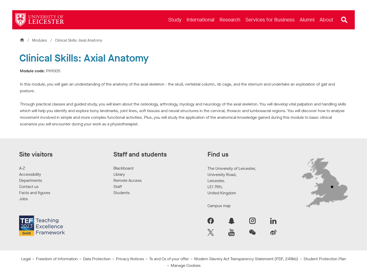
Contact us (28, 186)
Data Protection (97, 258)
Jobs (23, 198)
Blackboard (123, 168)
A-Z (22, 168)
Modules (40, 40)
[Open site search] (344, 20)
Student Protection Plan (325, 258)
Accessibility (30, 174)
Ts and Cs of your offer (169, 258)
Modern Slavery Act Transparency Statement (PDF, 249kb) (246, 258)
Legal (26, 258)
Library (119, 174)
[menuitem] (175, 19)
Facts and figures (34, 192)
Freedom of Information (57, 258)
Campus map (219, 205)
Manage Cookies (186, 265)
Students (121, 192)
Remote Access (127, 180)
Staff (117, 186)
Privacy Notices (130, 258)
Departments (30, 180)
